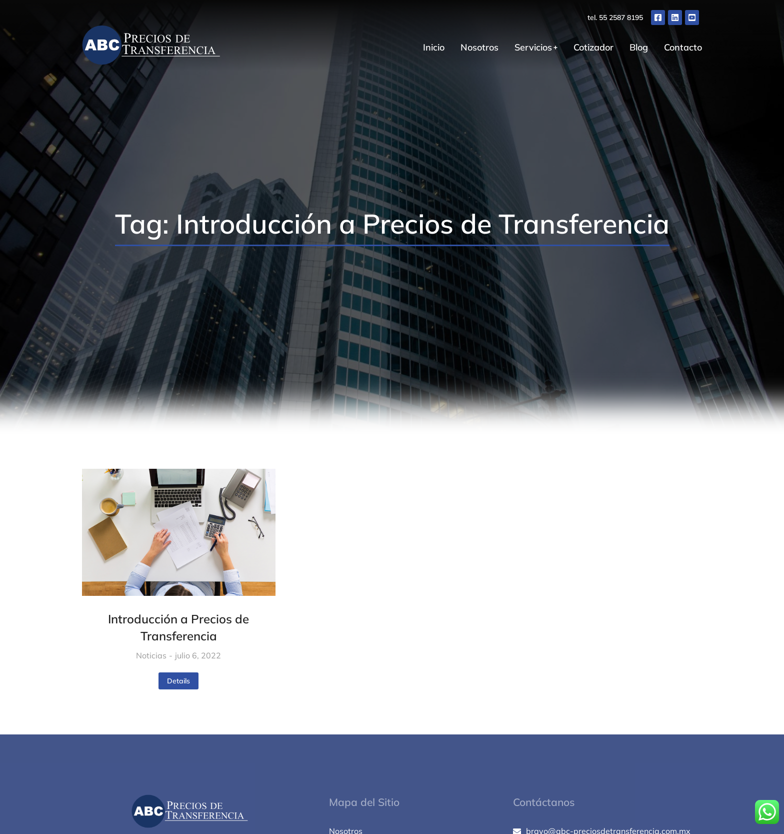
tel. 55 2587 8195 (615, 17)
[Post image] (179, 532)
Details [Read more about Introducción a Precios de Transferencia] (178, 680)
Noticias (151, 655)
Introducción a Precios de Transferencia (178, 627)
